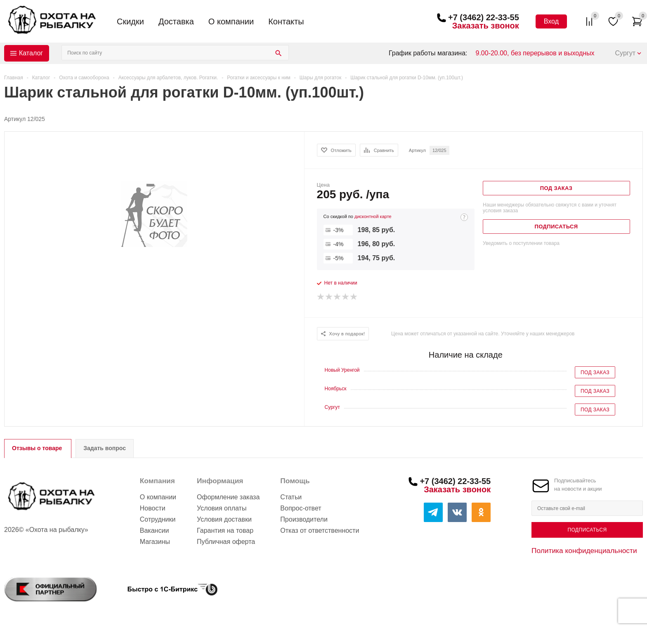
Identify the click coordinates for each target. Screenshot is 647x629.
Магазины (155, 541)
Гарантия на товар (225, 530)
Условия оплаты (221, 508)
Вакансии (154, 530)
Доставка (176, 21)
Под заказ (595, 372)
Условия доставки (224, 519)
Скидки (130, 21)
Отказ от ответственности (319, 530)
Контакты (286, 21)
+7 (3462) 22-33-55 (483, 17)
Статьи (291, 497)
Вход (551, 21)
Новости (152, 508)
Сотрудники (158, 519)
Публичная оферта (226, 541)
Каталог (31, 53)
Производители (304, 519)
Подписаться (587, 530)
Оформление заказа (228, 497)
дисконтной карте (373, 216)
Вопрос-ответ (300, 508)
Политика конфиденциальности (584, 550)
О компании (231, 21)
